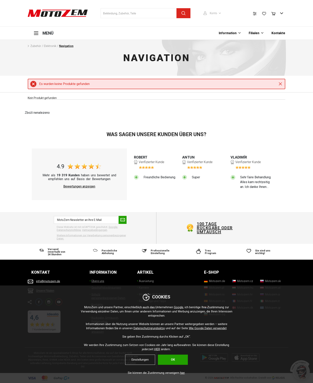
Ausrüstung (146, 281)
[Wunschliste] (264, 13)
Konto (213, 13)
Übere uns (97, 281)
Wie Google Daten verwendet (208, 328)
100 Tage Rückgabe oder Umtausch (215, 228)
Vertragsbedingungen (94, 229)
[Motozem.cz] (242, 281)
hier (182, 373)
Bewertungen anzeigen (79, 186)
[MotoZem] (58, 13)
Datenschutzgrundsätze (149, 328)
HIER (157, 349)
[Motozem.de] (214, 281)
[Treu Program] (208, 252)
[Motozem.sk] (270, 281)
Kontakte (278, 33)
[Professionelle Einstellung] (156, 252)
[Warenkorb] (275, 13)
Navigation (66, 46)
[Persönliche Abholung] (105, 252)
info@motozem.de (48, 281)
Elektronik (50, 46)
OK (173, 359)
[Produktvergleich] (255, 13)
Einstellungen (140, 359)
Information (228, 33)
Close (280, 83)
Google (178, 307)
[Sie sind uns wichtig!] (259, 252)
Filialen (254, 33)
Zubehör (35, 46)
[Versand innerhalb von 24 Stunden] (53, 252)
